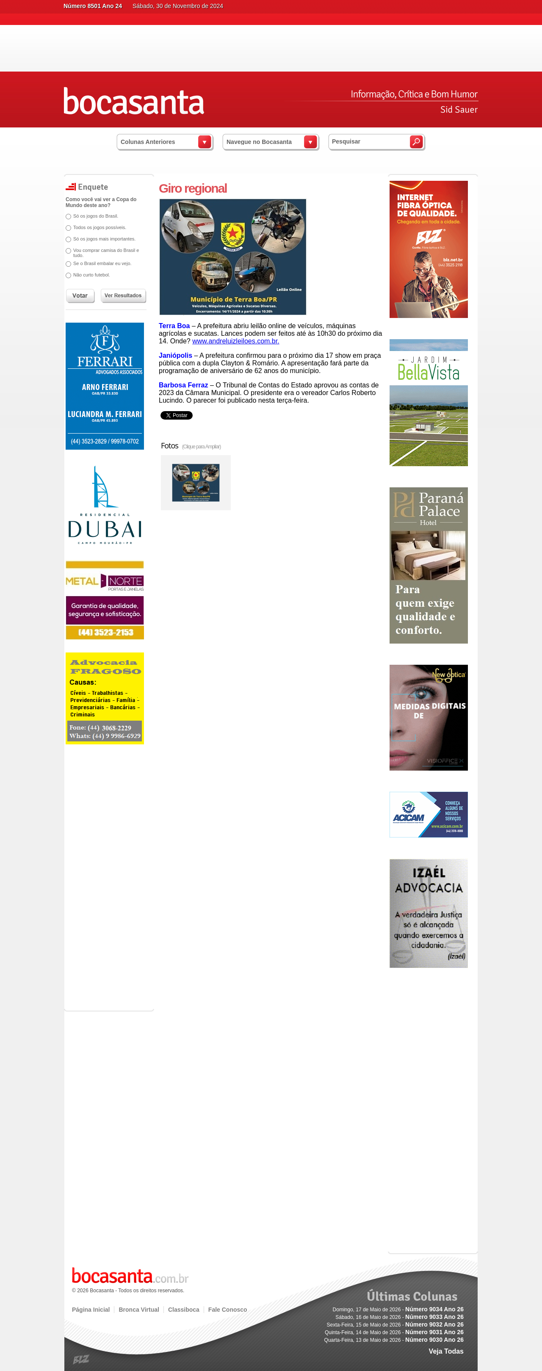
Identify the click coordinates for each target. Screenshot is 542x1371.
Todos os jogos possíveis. (99, 227)
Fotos (191, 445)
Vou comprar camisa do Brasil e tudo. (106, 253)
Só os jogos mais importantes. (104, 238)
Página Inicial (91, 1309)
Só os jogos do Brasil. (95, 215)
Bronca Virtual (139, 1309)
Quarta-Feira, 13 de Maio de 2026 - (394, 1340)
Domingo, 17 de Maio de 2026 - (398, 1310)
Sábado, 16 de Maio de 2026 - (399, 1317)
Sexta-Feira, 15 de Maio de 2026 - (395, 1325)
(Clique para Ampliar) (201, 447)
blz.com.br (81, 1360)
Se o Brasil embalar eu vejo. (102, 263)
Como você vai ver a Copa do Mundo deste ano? (101, 202)
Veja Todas (446, 1351)
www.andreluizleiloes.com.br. (235, 341)
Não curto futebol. (91, 274)
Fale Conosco (227, 1309)
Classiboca (183, 1309)
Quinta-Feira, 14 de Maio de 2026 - (394, 1332)
